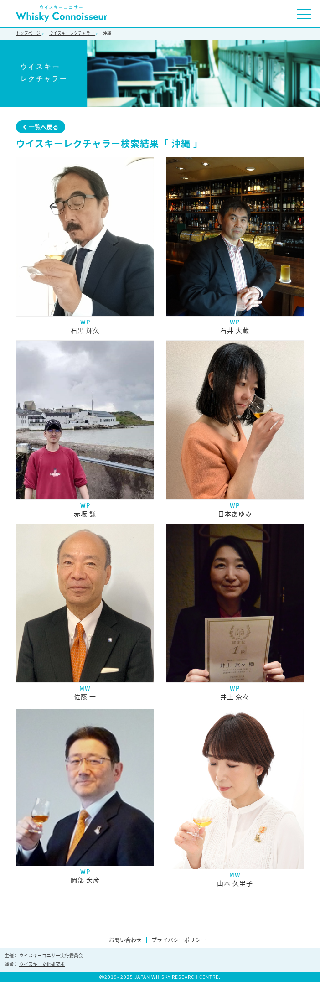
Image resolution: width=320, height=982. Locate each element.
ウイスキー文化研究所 (42, 964)
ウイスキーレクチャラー (72, 33)
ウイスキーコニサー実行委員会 (51, 955)
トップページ (28, 33)
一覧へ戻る (40, 126)
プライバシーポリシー (178, 940)
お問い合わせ (125, 940)
